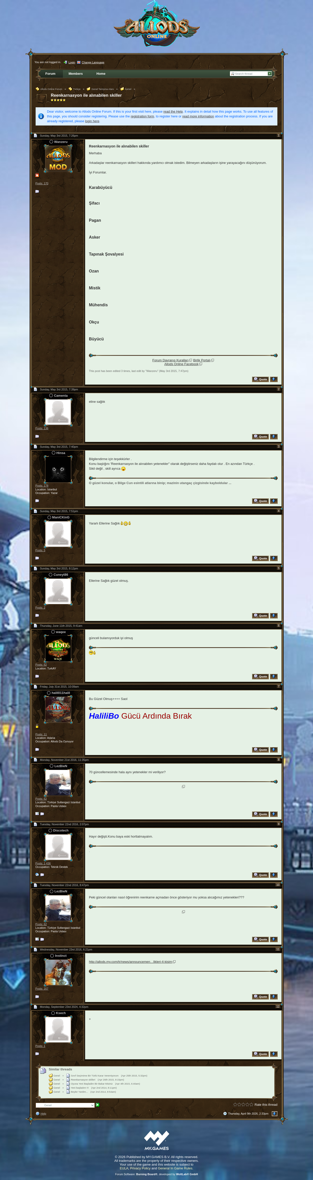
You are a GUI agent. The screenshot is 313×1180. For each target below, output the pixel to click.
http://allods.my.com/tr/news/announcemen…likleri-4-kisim (130, 962)
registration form (142, 116)
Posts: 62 (41, 664)
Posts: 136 (41, 428)
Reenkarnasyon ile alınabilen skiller (86, 95)
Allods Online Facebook (181, 364)
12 (277, 1006)
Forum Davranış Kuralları (170, 360)
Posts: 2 (40, 607)
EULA (124, 1168)
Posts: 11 (41, 734)
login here (92, 121)
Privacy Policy (140, 1168)
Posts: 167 (41, 988)
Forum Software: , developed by (156, 1174)
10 (277, 884)
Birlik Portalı (201, 360)
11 (277, 949)
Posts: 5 (40, 550)
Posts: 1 (40, 1045)
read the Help (173, 111)
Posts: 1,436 (43, 863)
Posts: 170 (41, 183)
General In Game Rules (175, 1168)
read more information (198, 116)
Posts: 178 (41, 485)
